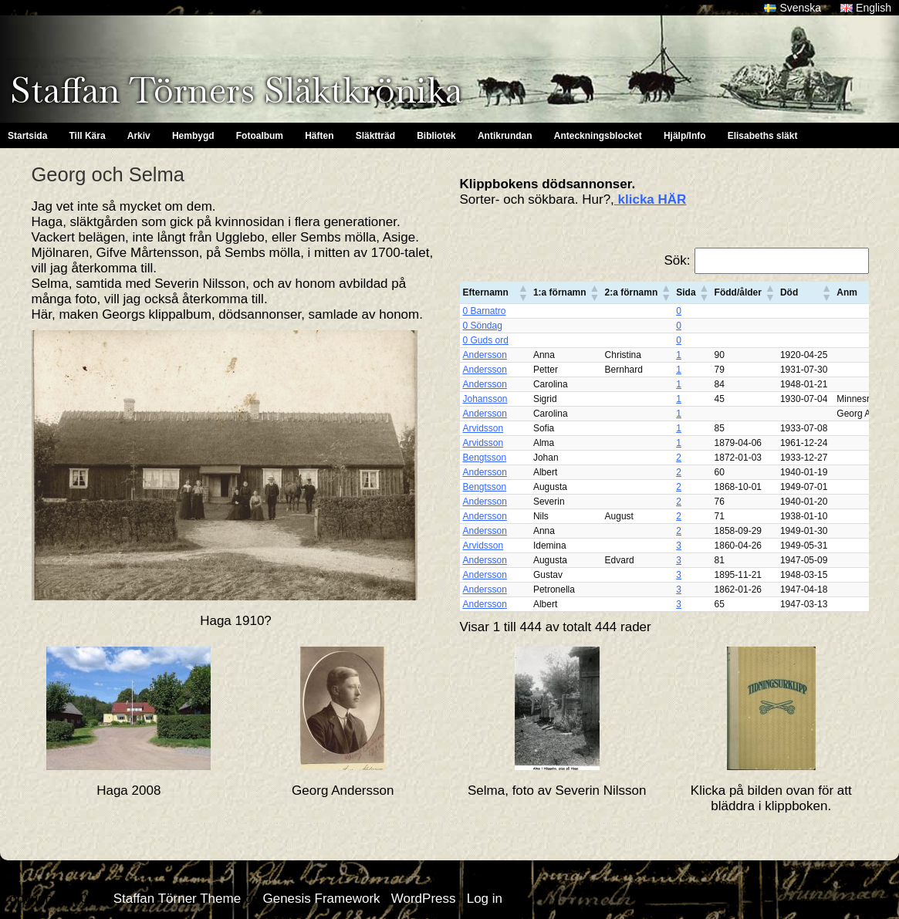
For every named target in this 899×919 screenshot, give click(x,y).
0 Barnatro (484, 311)
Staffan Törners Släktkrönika (236, 89)
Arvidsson (483, 428)
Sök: (677, 260)
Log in (484, 898)
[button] (522, 292)
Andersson (485, 355)
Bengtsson (485, 457)
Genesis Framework (321, 898)
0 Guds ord (486, 340)
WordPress (423, 898)
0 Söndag (482, 325)
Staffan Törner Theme (177, 898)
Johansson (485, 399)
